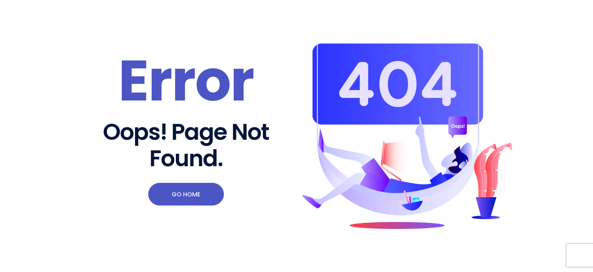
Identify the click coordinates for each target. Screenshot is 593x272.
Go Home (186, 194)
